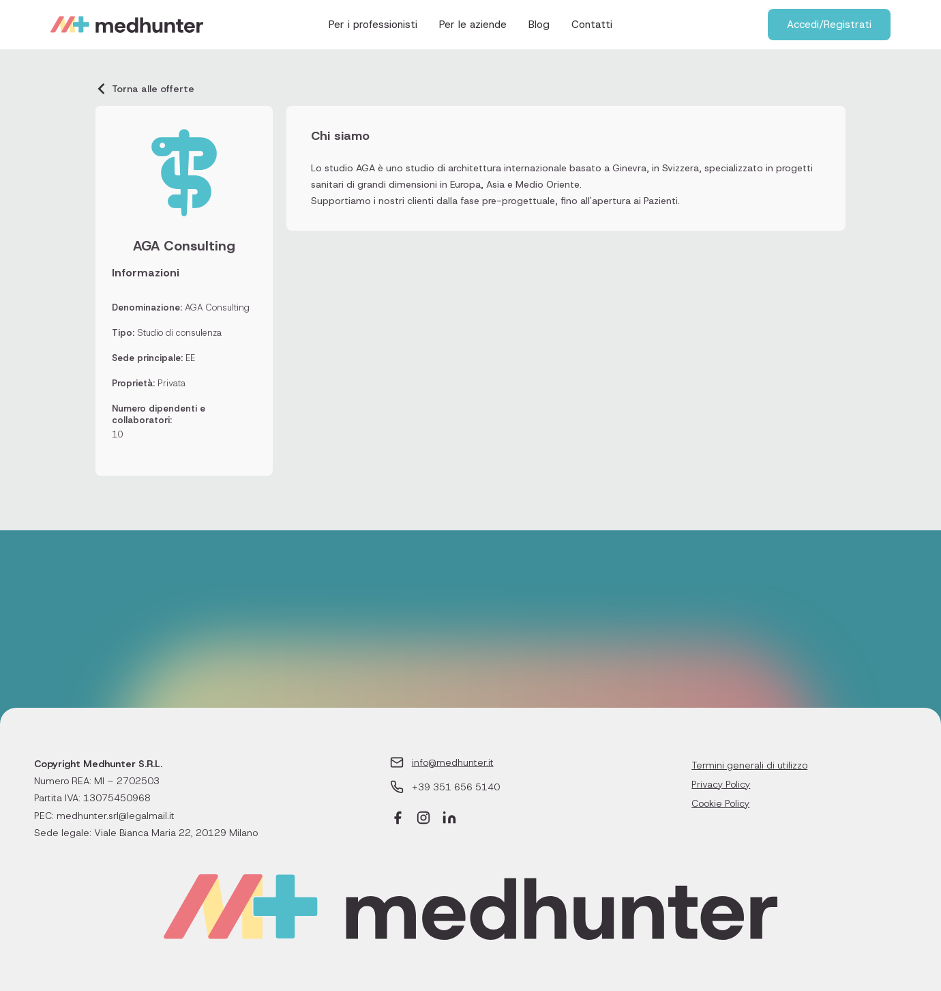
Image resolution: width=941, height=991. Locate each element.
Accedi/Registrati (829, 24)
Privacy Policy (720, 784)
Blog (539, 24)
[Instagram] (423, 819)
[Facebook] (397, 819)
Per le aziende (473, 24)
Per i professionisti (373, 24)
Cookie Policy (720, 803)
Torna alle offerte (144, 89)
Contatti (591, 24)
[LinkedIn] (449, 819)
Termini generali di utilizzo (749, 765)
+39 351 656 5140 (456, 787)
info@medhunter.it (453, 762)
